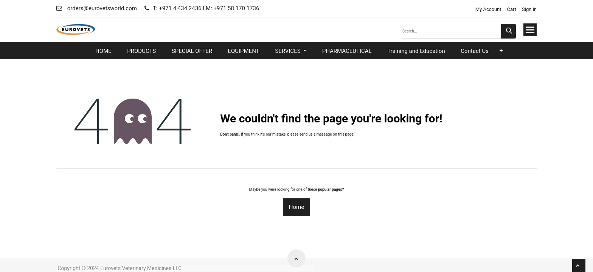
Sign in (529, 9)
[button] (501, 51)
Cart (512, 9)
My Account (487, 9)
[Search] (508, 31)
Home (296, 207)
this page (346, 134)
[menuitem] (103, 51)
